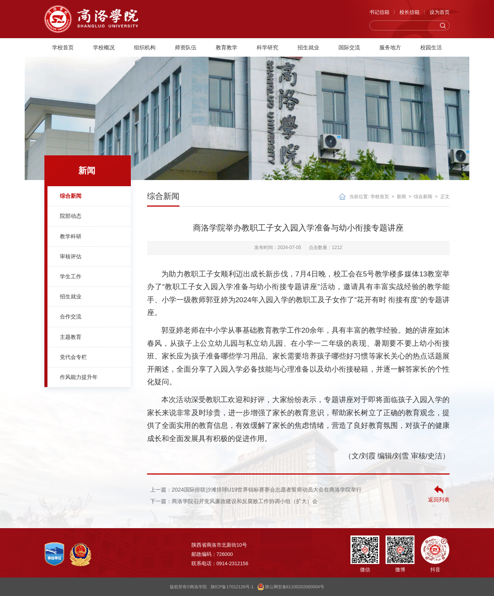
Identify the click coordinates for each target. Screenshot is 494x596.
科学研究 (267, 47)
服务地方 (390, 47)
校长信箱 (409, 12)
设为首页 (440, 12)
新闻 (401, 196)
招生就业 (308, 47)
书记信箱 (379, 12)
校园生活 (431, 47)
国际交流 (349, 47)
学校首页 (63, 47)
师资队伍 (185, 47)
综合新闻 (423, 196)
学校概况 (104, 47)
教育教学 (226, 47)
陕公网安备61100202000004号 (290, 586)
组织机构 (145, 47)
